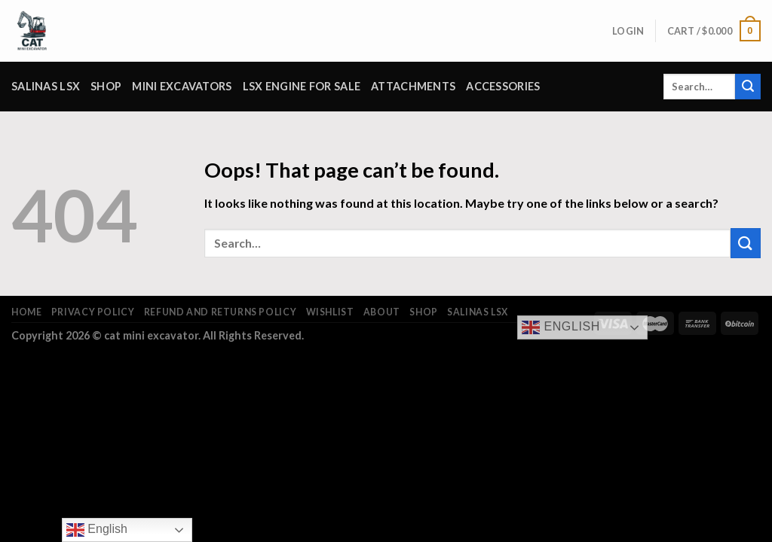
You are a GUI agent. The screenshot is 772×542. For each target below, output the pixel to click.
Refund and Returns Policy (220, 312)
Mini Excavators (181, 86)
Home (26, 312)
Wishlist (330, 312)
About (381, 312)
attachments (413, 86)
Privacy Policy (93, 312)
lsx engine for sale (301, 86)
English (561, 327)
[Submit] (748, 86)
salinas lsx (45, 86)
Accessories (503, 86)
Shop (105, 86)
